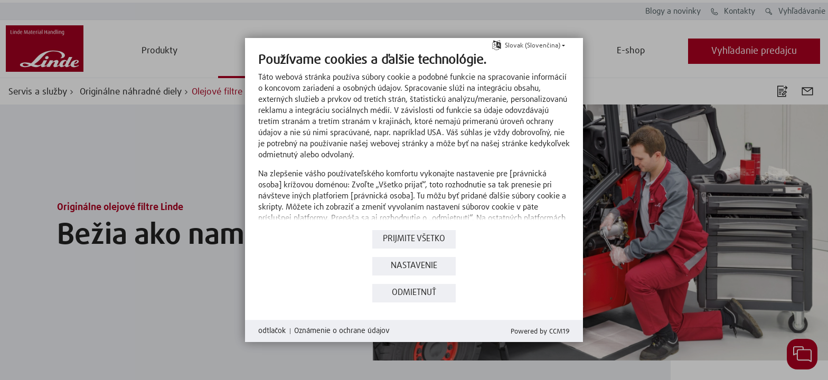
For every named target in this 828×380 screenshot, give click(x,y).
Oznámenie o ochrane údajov (342, 331)
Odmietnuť (414, 293)
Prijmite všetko (414, 239)
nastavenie (414, 266)
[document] (414, 140)
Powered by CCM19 (540, 331)
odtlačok (272, 331)
